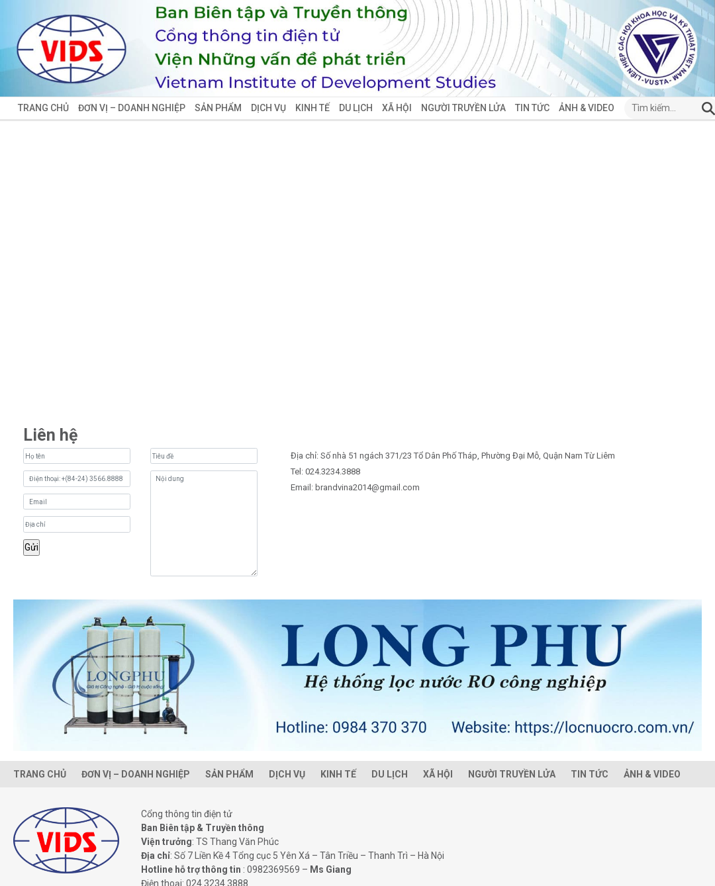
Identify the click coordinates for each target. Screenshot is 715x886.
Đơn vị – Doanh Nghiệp (131, 108)
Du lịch (356, 108)
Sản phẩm (218, 108)
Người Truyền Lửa (463, 108)
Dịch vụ (268, 108)
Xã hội (397, 108)
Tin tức (532, 108)
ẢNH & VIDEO (586, 108)
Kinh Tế (312, 108)
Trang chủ (43, 108)
